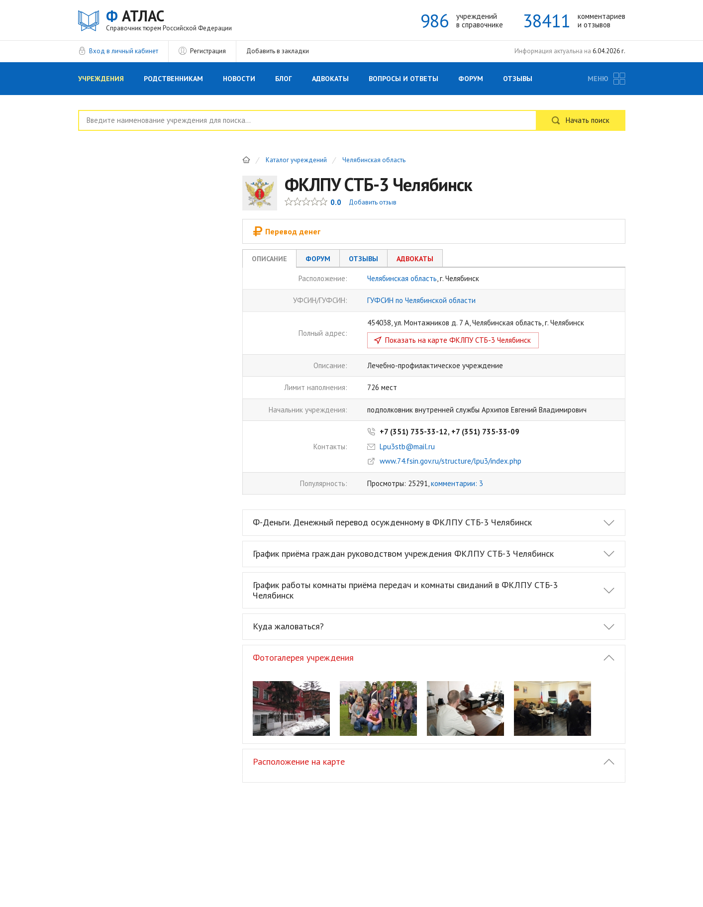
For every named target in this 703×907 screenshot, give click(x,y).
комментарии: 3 (457, 483)
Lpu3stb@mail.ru (407, 446)
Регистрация (208, 51)
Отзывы (517, 78)
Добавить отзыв (373, 202)
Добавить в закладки (277, 51)
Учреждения (101, 78)
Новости (239, 78)
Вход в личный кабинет (123, 51)
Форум (470, 78)
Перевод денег (286, 231)
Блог (283, 78)
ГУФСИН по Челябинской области (421, 300)
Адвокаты (330, 78)
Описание (269, 258)
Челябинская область (373, 160)
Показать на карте (458, 340)
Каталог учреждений (296, 160)
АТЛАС (169, 19)
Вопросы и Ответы (403, 78)
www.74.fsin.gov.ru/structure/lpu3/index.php (450, 461)
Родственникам (173, 78)
